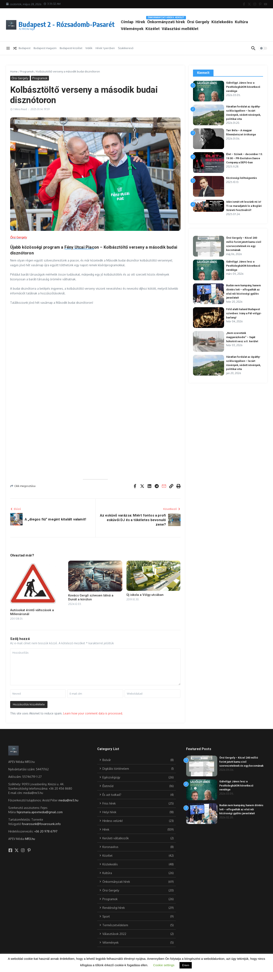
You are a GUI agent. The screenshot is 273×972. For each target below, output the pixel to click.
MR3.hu (30, 839)
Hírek (159, 21)
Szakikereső (125, 48)
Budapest (24, 48)
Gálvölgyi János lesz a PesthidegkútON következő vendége (243, 86)
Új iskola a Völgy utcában (145, 595)
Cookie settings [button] (164, 965)
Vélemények (165, 28)
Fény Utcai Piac (79, 247)
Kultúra (145, 28)
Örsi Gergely (216, 21)
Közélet (186, 28)
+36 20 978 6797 (45, 831)
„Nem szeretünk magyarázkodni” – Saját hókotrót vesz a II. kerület (242, 336)
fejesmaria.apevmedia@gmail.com (40, 812)
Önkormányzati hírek (184, 21)
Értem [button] (185, 965)
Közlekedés (240, 21)
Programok (27, 71)
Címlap (145, 21)
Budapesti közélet (71, 48)
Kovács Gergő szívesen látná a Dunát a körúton (90, 597)
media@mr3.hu (68, 800)
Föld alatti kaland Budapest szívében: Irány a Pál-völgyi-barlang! (244, 313)
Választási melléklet (213, 28)
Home (14, 71)
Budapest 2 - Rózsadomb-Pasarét (75, 23)
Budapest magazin (45, 48)
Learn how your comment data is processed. (93, 713)
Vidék (88, 48)
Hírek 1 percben (105, 48)
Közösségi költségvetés (241, 177)
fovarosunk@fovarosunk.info (41, 824)
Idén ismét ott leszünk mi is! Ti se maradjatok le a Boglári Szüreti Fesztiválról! (244, 205)
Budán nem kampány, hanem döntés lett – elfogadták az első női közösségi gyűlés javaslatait (242, 809)
